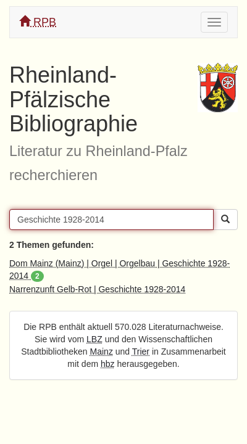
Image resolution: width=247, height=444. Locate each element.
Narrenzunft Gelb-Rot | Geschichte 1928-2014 (97, 289)
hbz (108, 364)
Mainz (101, 351)
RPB (37, 21)
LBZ (94, 339)
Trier (140, 351)
